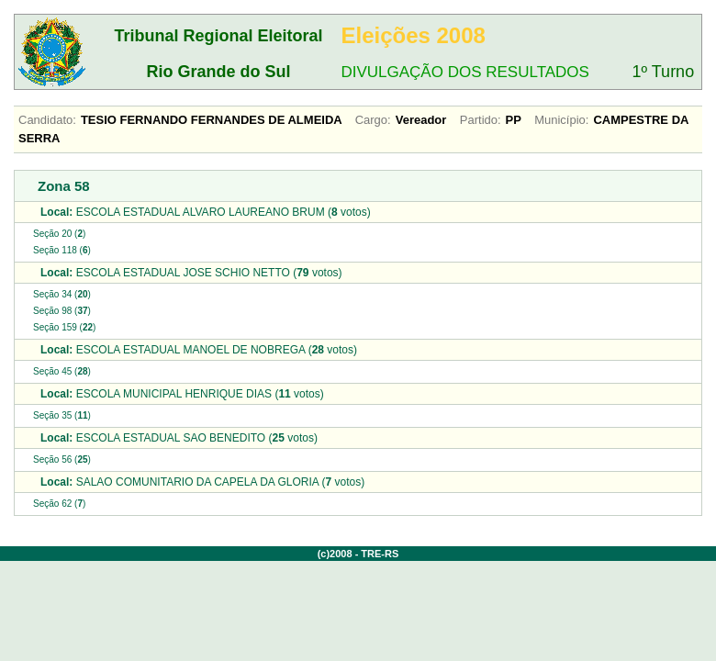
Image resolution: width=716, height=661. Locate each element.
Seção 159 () (64, 327)
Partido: (480, 120)
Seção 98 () (62, 311)
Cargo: (373, 120)
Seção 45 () (62, 371)
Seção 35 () (62, 415)
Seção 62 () (59, 504)
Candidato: (47, 120)
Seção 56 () (62, 459)
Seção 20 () (59, 234)
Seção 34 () (62, 294)
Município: (561, 120)
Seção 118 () (62, 250)
